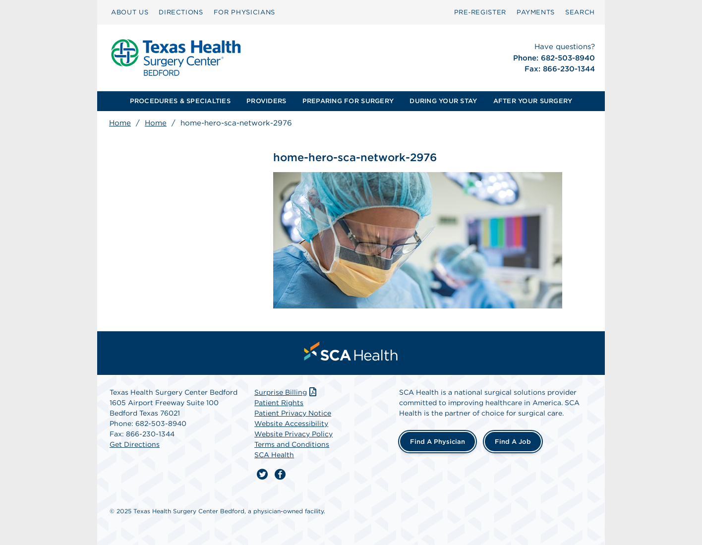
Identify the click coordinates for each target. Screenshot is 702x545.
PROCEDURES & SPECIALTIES (180, 101)
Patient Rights (278, 403)
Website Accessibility (291, 423)
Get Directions (135, 444)
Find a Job (513, 441)
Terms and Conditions (291, 444)
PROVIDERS (266, 101)
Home (120, 123)
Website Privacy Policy (293, 434)
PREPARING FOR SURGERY (348, 101)
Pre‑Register (480, 12)
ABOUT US (129, 12)
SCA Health (274, 455)
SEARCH (580, 12)
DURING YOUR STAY (443, 101)
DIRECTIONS (181, 12)
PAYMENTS (536, 12)
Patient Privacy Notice (292, 413)
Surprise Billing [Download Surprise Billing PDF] (286, 392)
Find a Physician (437, 441)
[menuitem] (129, 12)
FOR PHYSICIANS (244, 12)
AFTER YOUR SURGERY (533, 101)
